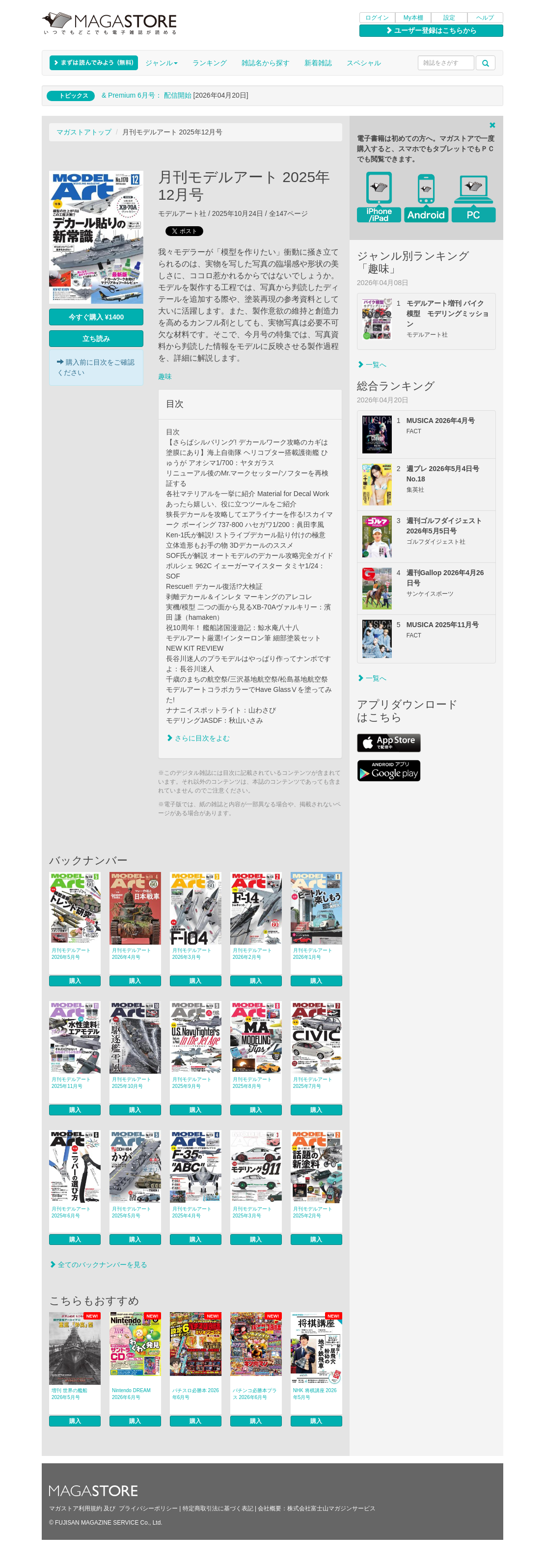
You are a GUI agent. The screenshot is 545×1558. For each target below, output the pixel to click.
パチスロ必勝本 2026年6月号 (195, 1394)
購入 (75, 980)
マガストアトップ (83, 132)
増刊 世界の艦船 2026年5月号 (69, 1394)
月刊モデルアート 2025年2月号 (312, 1212)
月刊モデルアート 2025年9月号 (192, 1083)
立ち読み (96, 339)
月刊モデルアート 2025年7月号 (312, 1083)
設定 (449, 17)
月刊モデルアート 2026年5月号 (71, 954)
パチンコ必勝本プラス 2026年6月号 (255, 1394)
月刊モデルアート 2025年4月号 (192, 1212)
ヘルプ (485, 17)
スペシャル (364, 63)
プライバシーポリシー (148, 1508)
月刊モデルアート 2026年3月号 (192, 954)
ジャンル (161, 63)
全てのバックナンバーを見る (98, 1264)
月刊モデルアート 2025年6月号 (71, 1212)
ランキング (209, 63)
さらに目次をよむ (198, 738)
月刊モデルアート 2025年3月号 (252, 1212)
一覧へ (371, 365)
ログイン (377, 17)
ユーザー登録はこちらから (431, 30)
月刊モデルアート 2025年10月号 (131, 1083)
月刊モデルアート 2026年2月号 (252, 954)
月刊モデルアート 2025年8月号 (252, 1083)
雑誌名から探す (266, 63)
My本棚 (413, 17)
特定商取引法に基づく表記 (218, 1508)
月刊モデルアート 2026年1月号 (312, 954)
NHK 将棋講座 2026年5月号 (315, 1394)
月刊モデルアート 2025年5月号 (131, 1212)
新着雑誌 (318, 63)
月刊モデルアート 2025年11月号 (71, 1083)
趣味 (165, 376)
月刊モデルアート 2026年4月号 (131, 954)
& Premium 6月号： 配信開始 (146, 95)
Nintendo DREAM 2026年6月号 (131, 1394)
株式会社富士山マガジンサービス (331, 1508)
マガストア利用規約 (75, 1508)
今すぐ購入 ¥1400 (96, 317)
